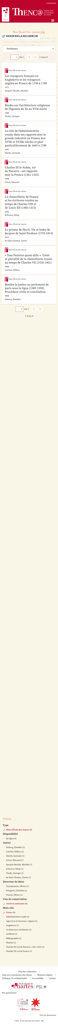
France (9, 912)
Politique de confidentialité (14, 978)
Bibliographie (12, 938)
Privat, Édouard (13, 860)
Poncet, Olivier (13, 895)
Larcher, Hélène (13, 851)
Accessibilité (38, 978)
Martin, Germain (14, 856)
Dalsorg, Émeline (14, 847)
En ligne (10, 838)
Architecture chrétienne (17, 929)
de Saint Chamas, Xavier (17, 877)
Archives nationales (15, 903)
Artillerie (10, 934)
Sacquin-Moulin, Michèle (17, 864)
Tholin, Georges (13, 873)
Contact (52, 978)
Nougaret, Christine (15, 890)
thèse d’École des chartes (17, 829)
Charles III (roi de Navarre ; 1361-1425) (24, 947)
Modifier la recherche (22, 36)
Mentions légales (44, 975)
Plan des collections (27, 971)
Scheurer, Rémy (13, 869)
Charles (9, 942)
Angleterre (11, 925)
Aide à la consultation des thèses (17, 975)
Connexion (51, 3)
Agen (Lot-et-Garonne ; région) (20, 921)
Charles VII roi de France (17, 951)
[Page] (14, 57)
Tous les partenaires (48, 1015)
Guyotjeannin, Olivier (16, 886)
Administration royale (16, 916)
